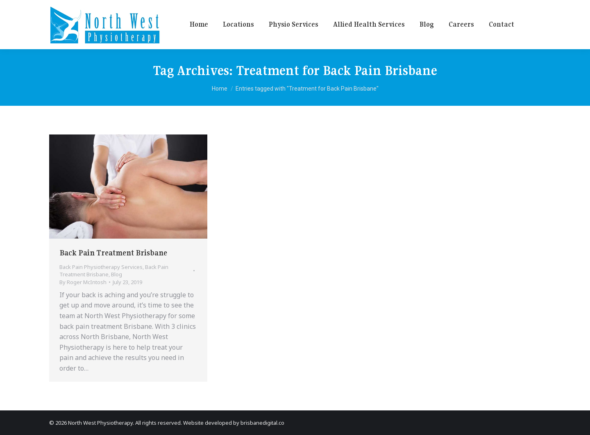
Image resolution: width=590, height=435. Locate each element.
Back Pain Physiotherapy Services (101, 267)
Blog (116, 274)
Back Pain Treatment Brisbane (113, 252)
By (83, 282)
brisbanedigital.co (262, 422)
